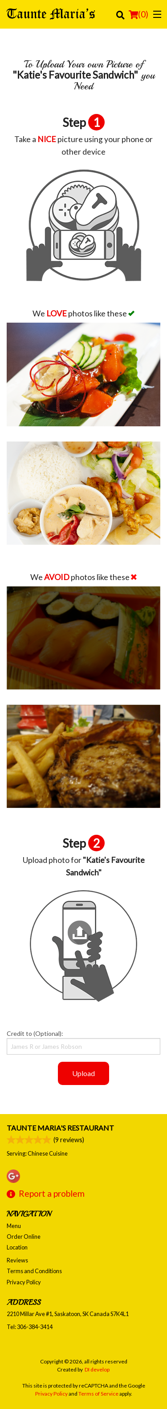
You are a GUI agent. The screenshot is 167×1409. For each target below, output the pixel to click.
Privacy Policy (24, 1282)
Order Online (24, 1236)
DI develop (97, 1369)
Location (17, 1247)
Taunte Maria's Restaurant (60, 1127)
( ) (138, 14)
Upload (83, 1073)
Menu (14, 1225)
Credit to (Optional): (83, 1042)
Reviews (17, 1260)
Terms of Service (98, 1393)
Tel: (30, 1326)
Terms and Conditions (34, 1270)
